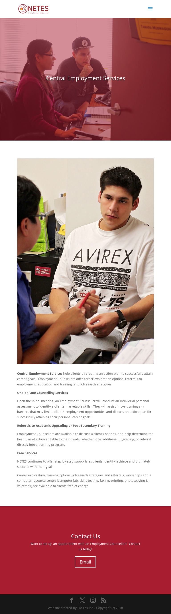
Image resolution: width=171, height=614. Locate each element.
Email (85, 562)
